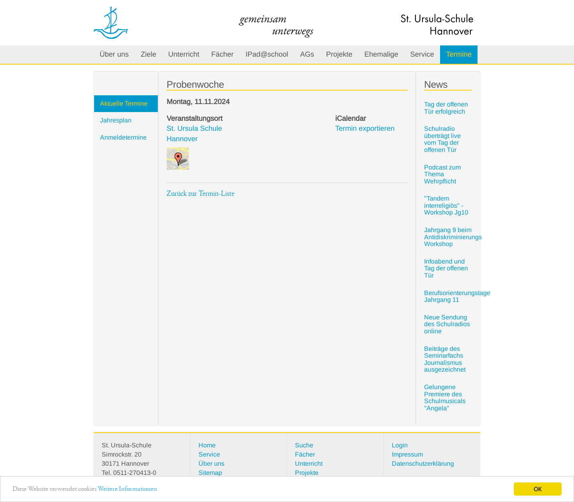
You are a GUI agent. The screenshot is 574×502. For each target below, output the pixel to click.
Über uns (114, 54)
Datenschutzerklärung (423, 463)
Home (207, 445)
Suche (304, 445)
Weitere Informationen (127, 492)
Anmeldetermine (123, 137)
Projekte (339, 54)
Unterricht (183, 54)
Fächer (222, 54)
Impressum (407, 454)
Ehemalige (381, 54)
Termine (459, 54)
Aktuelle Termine (123, 103)
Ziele (148, 54)
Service (422, 54)
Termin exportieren (365, 128)
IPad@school (267, 54)
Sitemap (210, 472)
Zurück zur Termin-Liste (200, 194)
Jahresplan (116, 120)
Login (400, 445)
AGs (307, 54)
